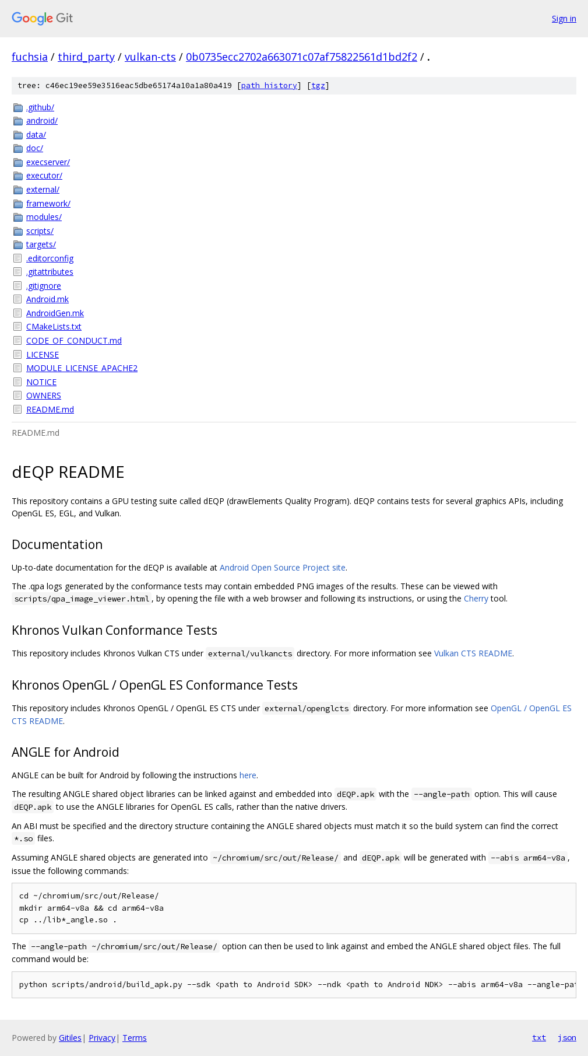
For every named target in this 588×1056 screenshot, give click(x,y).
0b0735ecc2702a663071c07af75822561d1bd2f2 (301, 57)
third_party (86, 57)
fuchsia (30, 57)
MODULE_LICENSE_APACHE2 (82, 367)
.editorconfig (49, 258)
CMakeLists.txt (54, 326)
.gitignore (43, 285)
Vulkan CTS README (473, 653)
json (567, 1037)
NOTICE (41, 381)
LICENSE (42, 354)
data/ (36, 134)
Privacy (102, 1037)
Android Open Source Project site (283, 567)
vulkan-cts (150, 57)
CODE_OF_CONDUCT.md (74, 340)
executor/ (44, 175)
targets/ (41, 244)
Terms (134, 1037)
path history (269, 85)
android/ (42, 120)
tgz (318, 85)
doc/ (34, 147)
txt (539, 1037)
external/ (42, 189)
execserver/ (48, 161)
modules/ (44, 216)
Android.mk (47, 299)
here (248, 775)
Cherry (476, 598)
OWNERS (43, 395)
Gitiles (70, 1037)
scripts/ (40, 230)
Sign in (564, 18)
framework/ (48, 203)
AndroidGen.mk (55, 313)
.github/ (40, 107)
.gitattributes (49, 271)
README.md (50, 409)
